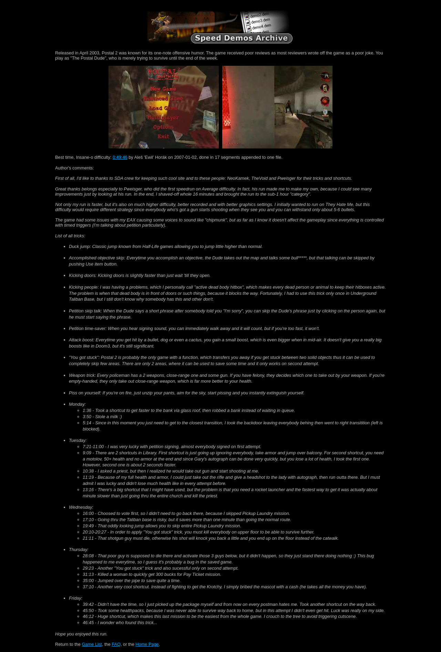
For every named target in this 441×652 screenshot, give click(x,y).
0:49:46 (120, 157)
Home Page (147, 644)
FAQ (116, 644)
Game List (92, 644)
